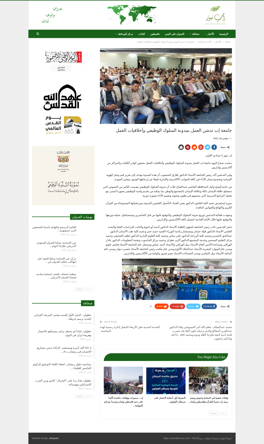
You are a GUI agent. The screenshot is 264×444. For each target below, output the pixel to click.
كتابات (141, 34)
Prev (223, 413)
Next (213, 413)
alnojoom (54, 438)
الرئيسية (223, 34)
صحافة (195, 34)
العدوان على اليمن (174, 34)
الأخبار (210, 34)
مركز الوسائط (125, 34)
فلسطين (155, 34)
